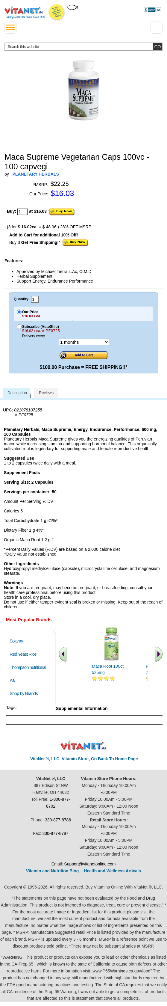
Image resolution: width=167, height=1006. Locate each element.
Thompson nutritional (28, 667)
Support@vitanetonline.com (90, 864)
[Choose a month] (84, 342)
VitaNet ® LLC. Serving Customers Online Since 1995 (24, 12)
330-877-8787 (55, 833)
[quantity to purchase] (22, 212)
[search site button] (157, 46)
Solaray (16, 640)
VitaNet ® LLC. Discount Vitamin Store (83, 745)
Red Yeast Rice (23, 654)
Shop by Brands (25, 693)
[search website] (83, 46)
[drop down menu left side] (10, 28)
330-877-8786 (58, 820)
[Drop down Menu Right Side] (157, 28)
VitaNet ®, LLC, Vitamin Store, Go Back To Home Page (84, 758)
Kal (12, 680)
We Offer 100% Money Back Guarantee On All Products (57, 13)
